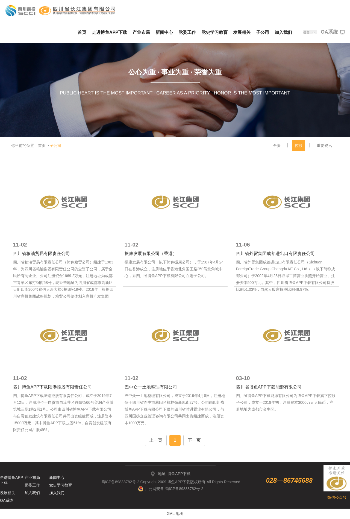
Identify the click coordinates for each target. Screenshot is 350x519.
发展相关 (242, 32)
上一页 (155, 440)
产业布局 (141, 32)
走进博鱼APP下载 (109, 32)
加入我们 (283, 32)
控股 (298, 145)
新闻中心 (164, 32)
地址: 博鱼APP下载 (174, 473)
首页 (82, 32)
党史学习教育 (214, 32)
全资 (277, 145)
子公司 (262, 32)
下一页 (194, 440)
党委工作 (187, 32)
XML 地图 (175, 513)
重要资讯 (324, 145)
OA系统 (333, 32)
